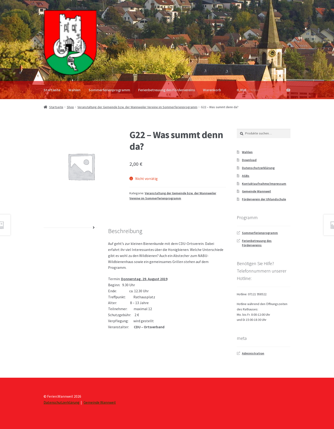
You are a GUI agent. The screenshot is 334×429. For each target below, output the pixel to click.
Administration (253, 353)
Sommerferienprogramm (109, 90)
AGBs (245, 176)
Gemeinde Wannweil (256, 191)
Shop (70, 107)
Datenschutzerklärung (258, 168)
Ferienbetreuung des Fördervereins (166, 90)
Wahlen (74, 90)
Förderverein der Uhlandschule (264, 199)
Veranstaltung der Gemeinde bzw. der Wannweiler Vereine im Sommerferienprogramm (137, 107)
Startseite (52, 90)
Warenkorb (212, 90)
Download (249, 160)
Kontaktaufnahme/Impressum (264, 184)
